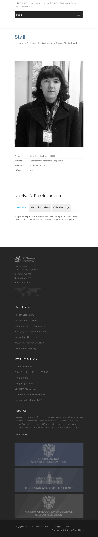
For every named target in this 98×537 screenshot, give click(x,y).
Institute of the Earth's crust (26, 43)
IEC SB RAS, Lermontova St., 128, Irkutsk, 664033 (37, 3)
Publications (44, 207)
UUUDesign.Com (69, 530)
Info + (32, 207)
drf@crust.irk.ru (22, 282)
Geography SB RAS (24, 383)
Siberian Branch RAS (24, 314)
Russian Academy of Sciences (50, 43)
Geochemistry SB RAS (25, 388)
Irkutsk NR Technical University (29, 342)
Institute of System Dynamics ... (30, 326)
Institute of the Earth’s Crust (41, 526)
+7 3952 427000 (68, 3)
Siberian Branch (70, 43)
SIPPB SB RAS (21, 377)
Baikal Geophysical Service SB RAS (31, 372)
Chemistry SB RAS (23, 366)
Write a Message (61, 207)
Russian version (24, 6)
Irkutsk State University (26, 337)
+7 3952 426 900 (23, 274)
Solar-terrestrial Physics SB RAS (30, 394)
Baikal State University (25, 348)
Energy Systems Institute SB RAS (30, 331)
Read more (21, 434)
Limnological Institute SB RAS (29, 400)
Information (21, 207)
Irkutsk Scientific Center (26, 320)
